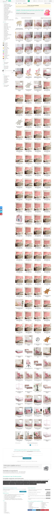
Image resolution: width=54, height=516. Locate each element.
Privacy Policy (31, 508)
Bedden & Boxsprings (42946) (8, 5)
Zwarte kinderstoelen (44, 481)
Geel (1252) (5, 57)
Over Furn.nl (31, 503)
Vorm (4, 74)
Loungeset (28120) (6, 7)
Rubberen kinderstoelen (24, 482)
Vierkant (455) (6, 78)
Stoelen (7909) (6, 18)
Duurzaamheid (44, 503)
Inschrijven (22, 491)
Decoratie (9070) (6, 16)
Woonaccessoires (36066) (7, 6)
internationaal (13, 497)
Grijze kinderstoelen (26, 484)
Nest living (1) (6, 63)
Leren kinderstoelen (38, 481)
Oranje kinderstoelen (20, 481)
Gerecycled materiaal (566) (7, 34)
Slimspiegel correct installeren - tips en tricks (39, 492)
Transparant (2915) (6, 55)
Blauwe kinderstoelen (13, 481)
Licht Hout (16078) (6, 48)
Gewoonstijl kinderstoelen (33, 484)
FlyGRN (5, 495)
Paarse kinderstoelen (26, 481)
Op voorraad (5, 86)
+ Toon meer (4, 40)
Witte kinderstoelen (12, 482)
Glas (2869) (5, 30)
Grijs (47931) (5, 44)
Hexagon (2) (5, 82)
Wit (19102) (5, 46)
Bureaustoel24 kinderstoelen (19, 484)
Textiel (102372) (6, 23)
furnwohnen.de (7, 512)
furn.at (5, 504)
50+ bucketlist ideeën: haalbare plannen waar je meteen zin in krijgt (39, 496)
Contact (43, 508)
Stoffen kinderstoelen (12, 484)
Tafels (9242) (6, 15)
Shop (4, 64)
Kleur (4, 41)
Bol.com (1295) (6, 67)
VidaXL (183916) (6, 66)
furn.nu (5, 505)
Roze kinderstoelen (43, 482)
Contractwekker (7, 498)
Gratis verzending (6, 85)
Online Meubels (31, 502)
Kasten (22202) (6, 9)
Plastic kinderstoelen (17, 482)
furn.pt (5, 509)
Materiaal (4, 22)
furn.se (5, 507)
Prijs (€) (4, 69)
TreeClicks (6, 494)
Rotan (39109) (6, 25)
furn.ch (5, 508)
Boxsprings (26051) (6, 8)
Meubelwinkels (31, 506)
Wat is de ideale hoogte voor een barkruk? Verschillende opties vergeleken (39, 499)
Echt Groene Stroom (7, 496)
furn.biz (6, 510)
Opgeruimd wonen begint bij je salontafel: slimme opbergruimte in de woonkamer (39, 490)
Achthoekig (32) (6, 81)
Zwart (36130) (6, 45)
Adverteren (43, 506)
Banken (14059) (6, 14)
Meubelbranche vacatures (45, 502)
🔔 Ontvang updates (27, 458)
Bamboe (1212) (6, 31)
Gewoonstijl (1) (6, 68)
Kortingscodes (44, 504)
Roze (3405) (5, 54)
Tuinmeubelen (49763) (7, 4)
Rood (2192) (5, 56)
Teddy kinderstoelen (37, 482)
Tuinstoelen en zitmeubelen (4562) (8, 19)
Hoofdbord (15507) (6, 13)
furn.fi (5, 511)
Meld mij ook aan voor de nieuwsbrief (17, 456)
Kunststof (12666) (6, 29)
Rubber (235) (6, 39)
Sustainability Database (8, 499)
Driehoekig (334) (6, 79)
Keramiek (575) (6, 33)
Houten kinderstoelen (6, 482)
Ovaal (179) (5, 80)
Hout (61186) (6, 24)
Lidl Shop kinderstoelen (32, 481)
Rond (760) (5, 77)
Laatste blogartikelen (31, 487)
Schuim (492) (6, 35)
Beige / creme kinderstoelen (6, 481)
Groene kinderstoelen (6, 484)
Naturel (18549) (6, 47)
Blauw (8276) (6, 50)
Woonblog (30, 504)
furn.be (6, 502)
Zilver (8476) (5, 49)
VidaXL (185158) (6, 62)
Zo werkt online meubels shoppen (34, 507)
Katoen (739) (6, 32)
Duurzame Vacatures (7, 497)
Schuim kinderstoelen (30, 482)
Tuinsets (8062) (6, 17)
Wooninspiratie (44, 507)
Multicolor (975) (6, 58)
